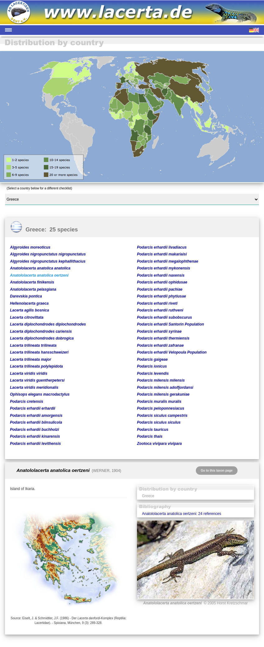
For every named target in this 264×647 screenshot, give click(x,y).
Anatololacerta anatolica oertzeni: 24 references (181, 513)
